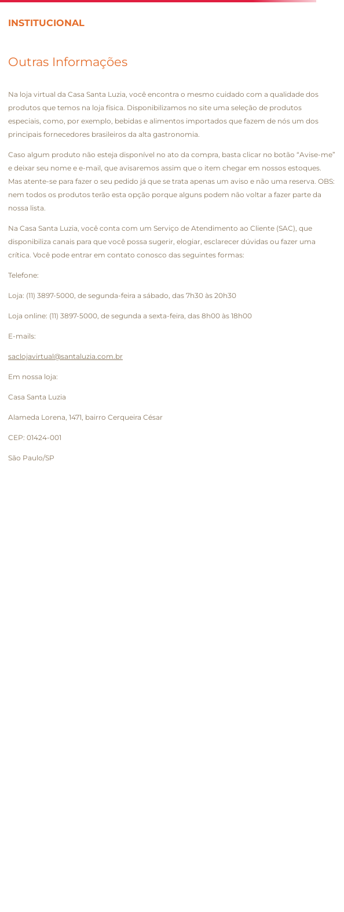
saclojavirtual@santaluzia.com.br (65, 356)
